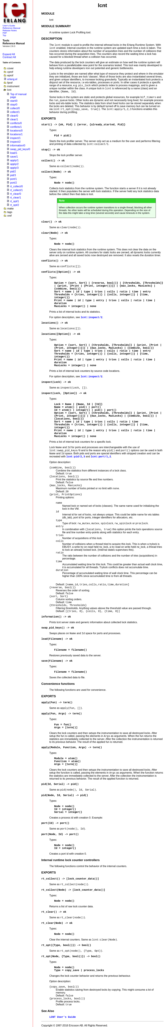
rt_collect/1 (16, 190)
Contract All (9, 57)
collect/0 (15, 108)
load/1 (13, 153)
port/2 (13, 182)
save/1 (14, 156)
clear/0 (14, 115)
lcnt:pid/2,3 (75, 456)
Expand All (9, 54)
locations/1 (16, 134)
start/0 (13, 100)
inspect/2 (15, 141)
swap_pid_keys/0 (20, 149)
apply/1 (14, 160)
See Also (47, 1011)
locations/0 (16, 130)
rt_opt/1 (14, 201)
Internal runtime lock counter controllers (70, 860)
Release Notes (10, 30)
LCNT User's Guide (62, 1017)
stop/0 (13, 104)
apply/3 (14, 167)
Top (4, 35)
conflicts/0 (16, 123)
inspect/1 (15, 138)
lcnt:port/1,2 (101, 456)
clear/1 (14, 119)
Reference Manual (11, 28)
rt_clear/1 (15, 197)
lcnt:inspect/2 (91, 317)
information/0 (17, 145)
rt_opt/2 (14, 205)
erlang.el (12, 79)
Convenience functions (58, 683)
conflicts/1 (16, 127)
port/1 (13, 179)
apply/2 (14, 164)
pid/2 (13, 171)
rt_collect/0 (16, 186)
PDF (5, 33)
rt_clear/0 (15, 193)
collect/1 (15, 112)
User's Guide (9, 25)
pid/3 (13, 175)
